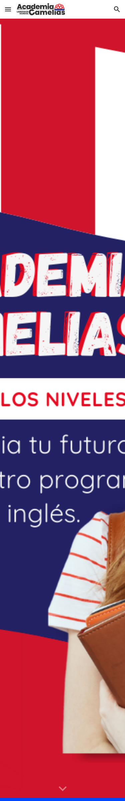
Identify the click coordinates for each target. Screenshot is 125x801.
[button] (8, 9)
